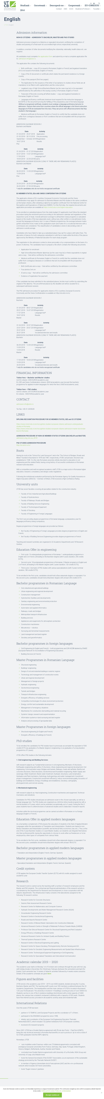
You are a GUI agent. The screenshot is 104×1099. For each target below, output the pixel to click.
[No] (101, 1093)
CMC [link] (65, 9)
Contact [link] (59, 9)
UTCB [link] (6, 25)
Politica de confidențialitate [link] (63, 1091)
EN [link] (91, 3)
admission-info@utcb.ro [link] (27, 59)
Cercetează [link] (39, 5)
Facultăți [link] (96, 9)
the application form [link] (45, 56)
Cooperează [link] (74, 5)
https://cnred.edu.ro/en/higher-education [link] (58, 207)
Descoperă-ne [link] (57, 5)
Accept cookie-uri (52, 1095)
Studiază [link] (24, 5)
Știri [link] (22, 10)
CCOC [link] (71, 9)
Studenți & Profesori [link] (82, 9)
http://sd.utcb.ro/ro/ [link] (23, 445)
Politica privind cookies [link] (48, 1091)
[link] (10, 6)
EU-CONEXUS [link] (92, 5)
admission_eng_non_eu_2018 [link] (26, 438)
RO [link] (94, 3)
